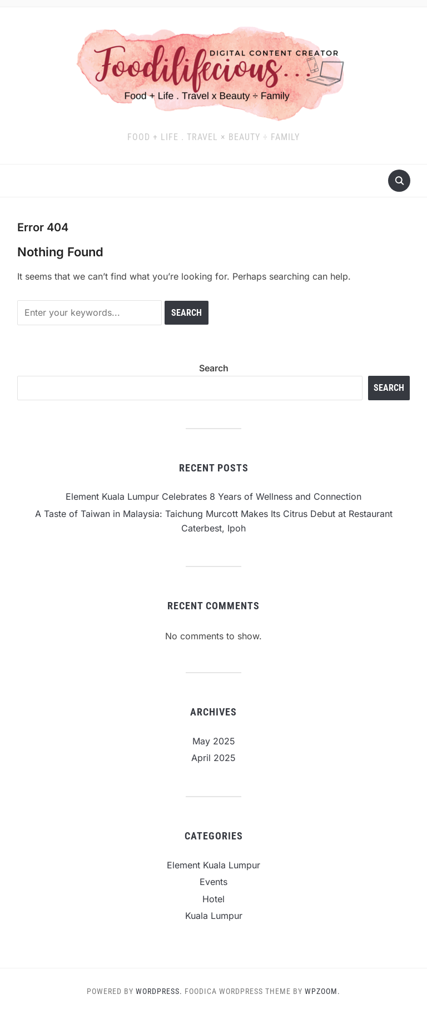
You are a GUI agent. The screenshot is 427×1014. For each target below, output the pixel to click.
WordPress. (159, 991)
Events (213, 881)
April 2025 (213, 757)
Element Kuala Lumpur (213, 865)
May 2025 (213, 741)
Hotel (213, 898)
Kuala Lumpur (213, 915)
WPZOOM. (322, 991)
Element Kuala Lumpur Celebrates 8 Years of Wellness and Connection (213, 496)
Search (214, 368)
